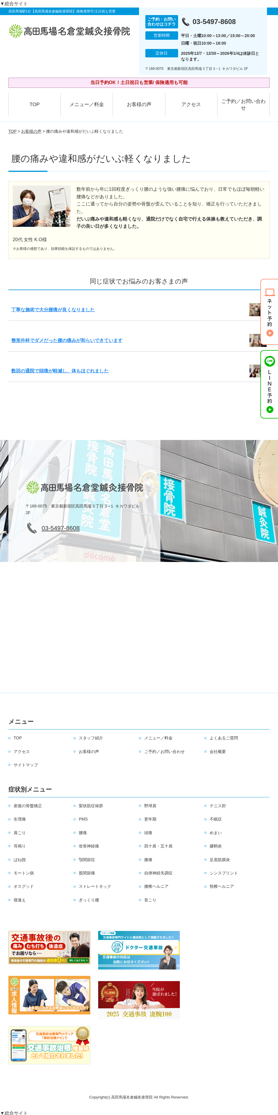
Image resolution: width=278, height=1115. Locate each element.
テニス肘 (218, 805)
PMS (83, 819)
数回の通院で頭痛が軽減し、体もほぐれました (60, 370)
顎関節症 (87, 859)
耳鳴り (20, 846)
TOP (35, 104)
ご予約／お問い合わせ (243, 105)
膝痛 (148, 859)
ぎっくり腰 (89, 900)
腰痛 (83, 832)
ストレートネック (95, 886)
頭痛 (148, 832)
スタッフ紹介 (91, 738)
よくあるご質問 (224, 738)
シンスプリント (224, 873)
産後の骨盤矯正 (28, 805)
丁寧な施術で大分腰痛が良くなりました (53, 309)
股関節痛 (87, 873)
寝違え (20, 900)
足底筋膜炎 (220, 859)
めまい (216, 832)
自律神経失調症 (158, 873)
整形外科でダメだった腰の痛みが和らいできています (66, 340)
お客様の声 (139, 104)
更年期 (150, 819)
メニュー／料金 (87, 104)
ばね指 (20, 859)
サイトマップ (26, 765)
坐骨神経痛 (89, 846)
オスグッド (24, 886)
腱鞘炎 (216, 846)
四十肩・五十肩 (158, 846)
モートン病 (24, 873)
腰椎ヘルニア (156, 886)
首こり (150, 900)
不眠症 (216, 819)
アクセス (191, 104)
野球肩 (150, 805)
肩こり (20, 832)
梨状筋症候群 (91, 805)
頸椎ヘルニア (222, 886)
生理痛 (20, 819)
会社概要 (218, 751)
